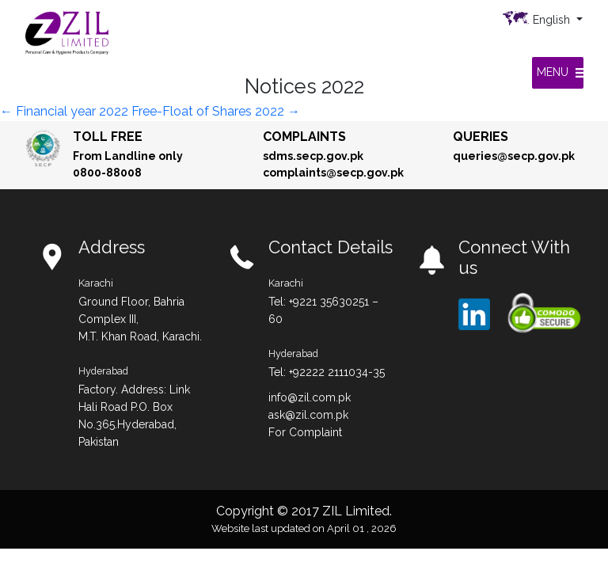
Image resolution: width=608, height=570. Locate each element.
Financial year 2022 (64, 111)
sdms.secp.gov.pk (313, 156)
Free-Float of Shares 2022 (215, 111)
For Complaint (305, 432)
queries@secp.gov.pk (514, 156)
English (553, 19)
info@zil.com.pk (309, 397)
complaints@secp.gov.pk (333, 172)
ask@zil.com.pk (308, 414)
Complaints (304, 136)
